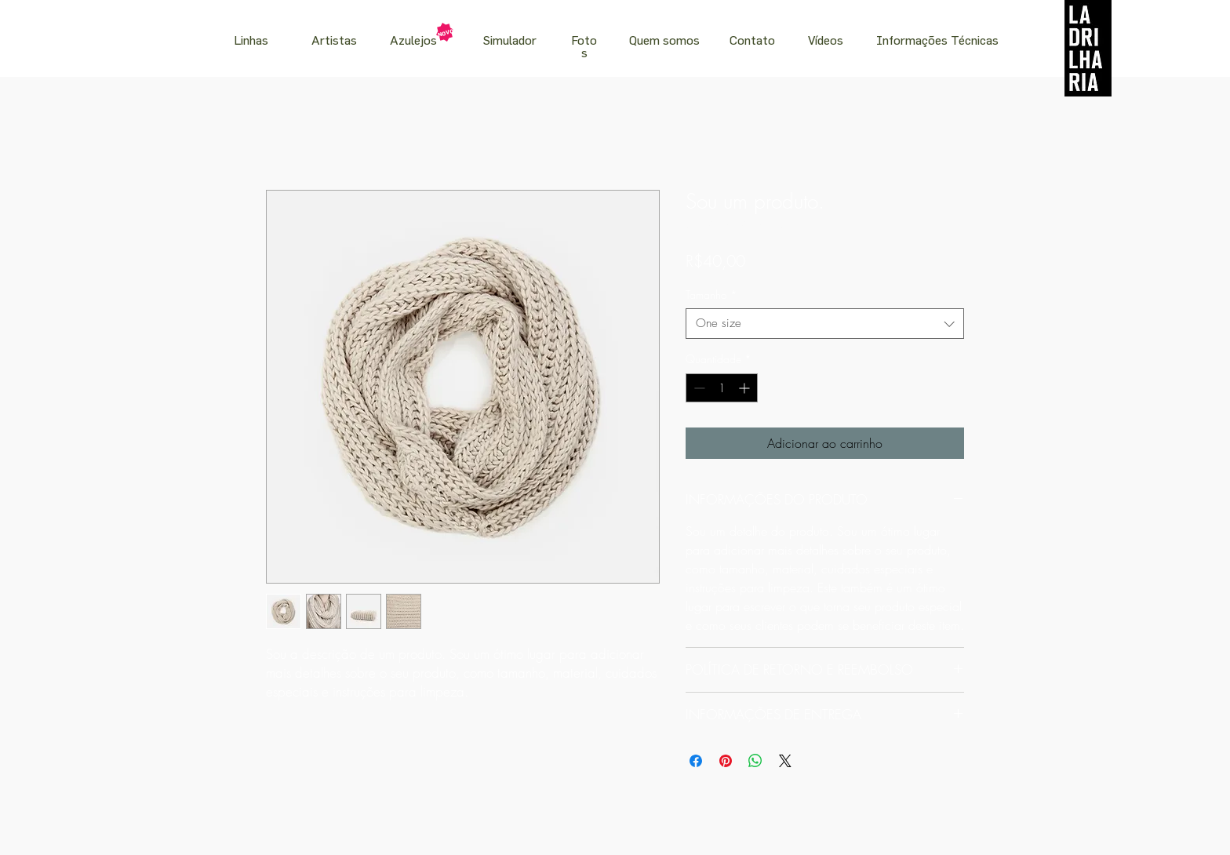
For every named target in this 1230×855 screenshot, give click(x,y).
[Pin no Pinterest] (725, 760)
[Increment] (745, 388)
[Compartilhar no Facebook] (695, 760)
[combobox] (825, 323)
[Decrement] (698, 388)
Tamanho (711, 294)
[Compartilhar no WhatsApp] (755, 760)
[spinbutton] (722, 388)
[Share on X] (785, 760)
